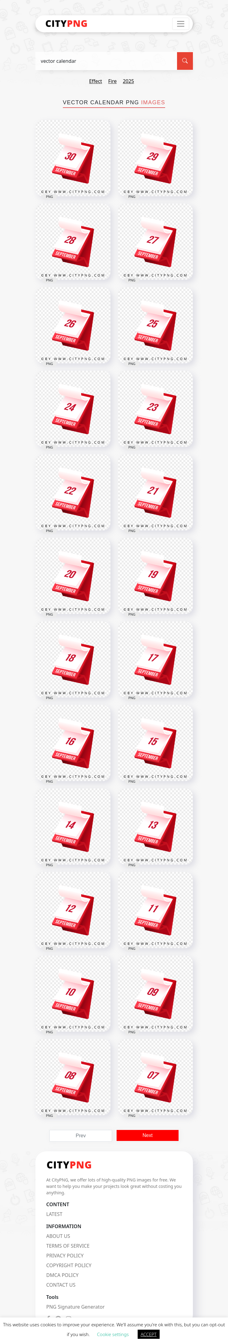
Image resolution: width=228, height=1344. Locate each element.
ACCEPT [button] (149, 1334)
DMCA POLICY (62, 1275)
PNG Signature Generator (75, 1306)
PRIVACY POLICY (65, 1255)
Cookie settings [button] (113, 1334)
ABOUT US (58, 1236)
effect (95, 81)
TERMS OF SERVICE (68, 1245)
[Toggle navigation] (180, 24)
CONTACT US (61, 1284)
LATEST (54, 1214)
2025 (128, 81)
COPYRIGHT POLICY (69, 1265)
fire (112, 81)
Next (148, 1135)
